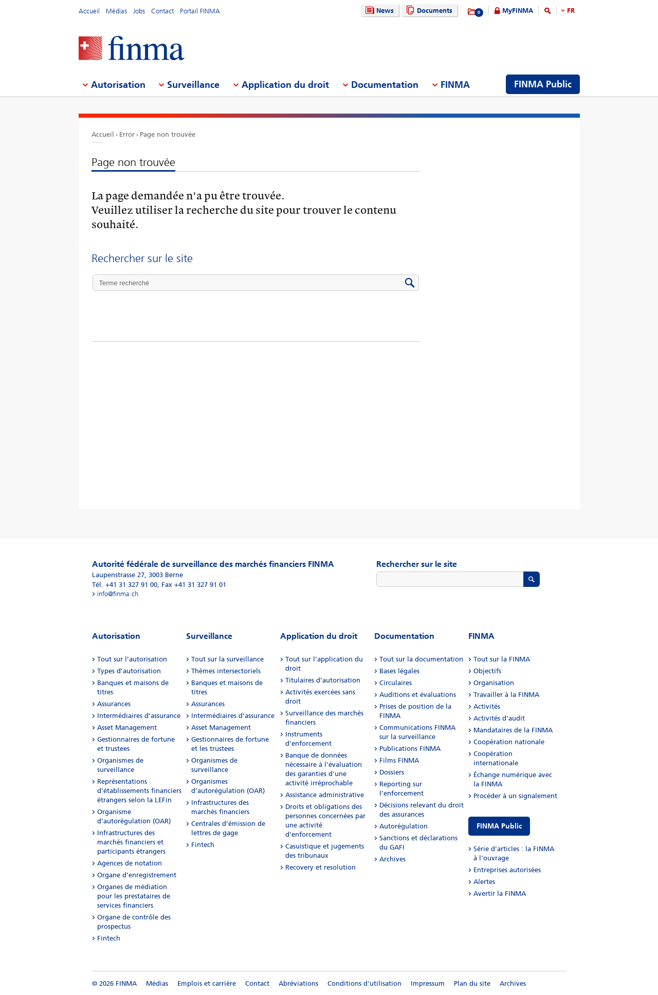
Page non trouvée (167, 134)
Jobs (139, 11)
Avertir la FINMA (499, 893)
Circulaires (395, 683)
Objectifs (487, 671)
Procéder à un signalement (515, 796)
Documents (428, 10)
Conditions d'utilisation (364, 983)
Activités (486, 706)
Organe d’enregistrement (136, 875)
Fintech (108, 938)
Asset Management (127, 727)
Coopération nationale (508, 742)
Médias (116, 11)
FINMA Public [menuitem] (543, 84)
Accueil (89, 11)
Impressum (428, 983)
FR (571, 10)
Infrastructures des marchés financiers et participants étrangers (131, 842)
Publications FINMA (410, 748)
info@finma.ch (117, 594)
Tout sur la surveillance (227, 659)
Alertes (484, 882)
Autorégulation (403, 826)
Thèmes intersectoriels (226, 671)
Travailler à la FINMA (506, 694)
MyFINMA (517, 10)
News (378, 10)
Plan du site (472, 983)
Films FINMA (399, 760)
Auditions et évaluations (417, 694)
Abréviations (298, 983)
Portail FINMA (200, 11)
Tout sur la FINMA (501, 659)
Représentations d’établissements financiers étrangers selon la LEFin (139, 791)
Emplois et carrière (206, 983)
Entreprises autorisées (507, 870)
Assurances (114, 704)
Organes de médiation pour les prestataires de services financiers (133, 896)
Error (127, 134)
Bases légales (399, 671)
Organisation (493, 683)
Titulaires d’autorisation (322, 680)
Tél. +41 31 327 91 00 (124, 584)
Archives (392, 859)
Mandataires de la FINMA (513, 730)
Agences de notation (129, 863)
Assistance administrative (324, 795)
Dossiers (391, 772)
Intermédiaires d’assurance (138, 716)
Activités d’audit (499, 718)
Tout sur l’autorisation (132, 659)
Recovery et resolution (320, 867)
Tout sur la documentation (421, 659)
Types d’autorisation (129, 671)
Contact (162, 11)
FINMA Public (499, 826)
